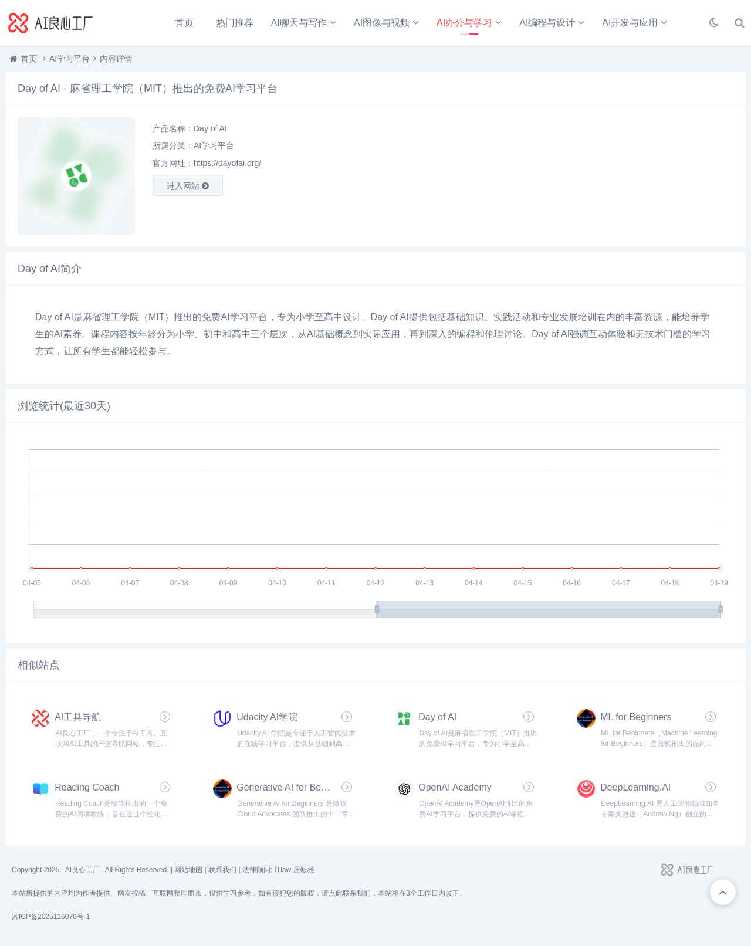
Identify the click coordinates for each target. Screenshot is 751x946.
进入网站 (188, 186)
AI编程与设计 (547, 23)
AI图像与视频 (382, 23)
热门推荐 (234, 23)
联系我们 (222, 870)
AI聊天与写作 (299, 23)
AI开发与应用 (630, 23)
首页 (184, 23)
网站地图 (188, 870)
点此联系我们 (350, 893)
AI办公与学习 (464, 23)
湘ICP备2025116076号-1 (51, 917)
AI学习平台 (69, 58)
